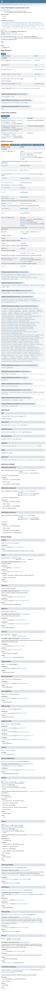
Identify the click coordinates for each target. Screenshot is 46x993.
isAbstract (23, 238)
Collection (13, 258)
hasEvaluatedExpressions (7, 300)
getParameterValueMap (15, 392)
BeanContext (23, 154)
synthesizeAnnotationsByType (8, 359)
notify (31, 285)
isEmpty (3, 353)
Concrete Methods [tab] (38, 144)
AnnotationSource (6, 25)
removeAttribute (14, 406)
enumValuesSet (5, 299)
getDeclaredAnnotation (7, 330)
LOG (35, 78)
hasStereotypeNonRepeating (22, 300)
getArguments (17, 274)
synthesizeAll (34, 358)
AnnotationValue (6, 259)
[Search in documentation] (38, 4)
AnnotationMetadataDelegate (20, 23)
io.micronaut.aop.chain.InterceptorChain (13, 11)
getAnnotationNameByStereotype (9, 319)
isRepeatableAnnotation (35, 353)
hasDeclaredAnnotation (15, 345)
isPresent (18, 353)
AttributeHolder (16, 25)
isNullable (32, 293)
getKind (22, 187)
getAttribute (4, 373)
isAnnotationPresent (35, 300)
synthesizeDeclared (23, 359)
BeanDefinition (24, 156)
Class (2, 165)
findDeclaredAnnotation (7, 316)
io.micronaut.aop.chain (6, 4)
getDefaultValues (34, 339)
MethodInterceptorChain (19, 4)
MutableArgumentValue (26, 88)
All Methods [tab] (5, 144)
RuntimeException (20, 636)
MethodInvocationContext (21, 22)
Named (42, 25)
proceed (22, 248)
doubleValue (25, 311)
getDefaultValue (38, 338)
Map (13, 88)
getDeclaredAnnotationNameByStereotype (11, 331)
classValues (24, 310)
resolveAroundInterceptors (35, 274)
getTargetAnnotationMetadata (25, 341)
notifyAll (37, 285)
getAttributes (23, 170)
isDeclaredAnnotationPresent (8, 302)
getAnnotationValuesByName (26, 327)
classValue (35, 308)
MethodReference (28, 26)
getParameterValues (25, 203)
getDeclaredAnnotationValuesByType (30, 336)
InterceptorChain (9, 32)
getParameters (23, 196)
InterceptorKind (11, 130)
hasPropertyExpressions (7, 349)
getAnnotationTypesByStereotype (9, 325)
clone (2, 285)
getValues (20, 299)
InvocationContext (6, 22)
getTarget (24, 274)
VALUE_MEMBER (24, 102)
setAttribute (4, 393)
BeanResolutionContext (26, 152)
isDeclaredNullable (17, 293)
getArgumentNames (5, 400)
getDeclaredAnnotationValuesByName (10, 336)
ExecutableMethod (15, 26)
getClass (19, 285)
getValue (36, 341)
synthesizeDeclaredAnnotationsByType (22, 361)
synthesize (20, 358)
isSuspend (22, 243)
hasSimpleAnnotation (20, 349)
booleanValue (4, 308)
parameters (37, 88)
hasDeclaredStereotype (30, 299)
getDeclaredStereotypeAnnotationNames (23, 338)
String (17, 88)
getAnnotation (19, 317)
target (12, 96)
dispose (22, 151)
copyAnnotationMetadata (15, 311)
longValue (26, 355)
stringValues (26, 356)
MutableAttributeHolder (27, 25)
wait (42, 285)
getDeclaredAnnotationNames (30, 331)
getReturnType (23, 208)
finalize (13, 285)
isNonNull (25, 293)
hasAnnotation (39, 344)
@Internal (3, 30)
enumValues (28, 313)
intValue (37, 350)
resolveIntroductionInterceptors (10, 277)
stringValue (39, 355)
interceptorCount (39, 69)
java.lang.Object (5, 10)
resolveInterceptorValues (27, 258)
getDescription (5, 386)
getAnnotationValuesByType (27, 328)
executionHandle (5, 96)
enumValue (3, 313)
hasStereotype (5, 350)
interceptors (38, 74)
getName (21, 400)
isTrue (16, 355)
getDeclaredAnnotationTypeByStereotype (11, 334)
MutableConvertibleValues (19, 60)
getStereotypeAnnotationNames (9, 341)
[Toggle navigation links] (2, 2)
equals (7, 285)
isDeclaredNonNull (6, 293)
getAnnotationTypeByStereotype (9, 324)
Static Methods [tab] (15, 144)
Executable (4, 26)
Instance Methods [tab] (26, 144)
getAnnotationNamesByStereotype (21, 320)
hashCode (25, 285)
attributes (37, 60)
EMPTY (2, 108)
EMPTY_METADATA (16, 102)
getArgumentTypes (24, 165)
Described (37, 25)
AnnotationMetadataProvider (36, 23)
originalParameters (40, 83)
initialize (23, 217)
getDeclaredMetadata (6, 338)
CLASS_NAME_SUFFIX (6, 102)
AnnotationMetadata (7, 23)
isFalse (8, 353)
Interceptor (13, 74)
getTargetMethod (24, 213)
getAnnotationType (24, 322)
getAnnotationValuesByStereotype (10, 328)
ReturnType (4, 208)
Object (28, 60)
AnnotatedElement (36, 22)
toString (22, 266)
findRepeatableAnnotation (34, 316)
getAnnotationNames (6, 320)
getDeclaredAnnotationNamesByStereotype (12, 333)
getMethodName (23, 192)
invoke (22, 231)
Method (3, 213)
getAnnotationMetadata (7, 274)
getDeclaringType (24, 178)
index (36, 65)
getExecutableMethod (25, 182)
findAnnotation (19, 314)
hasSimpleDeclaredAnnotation (33, 349)
